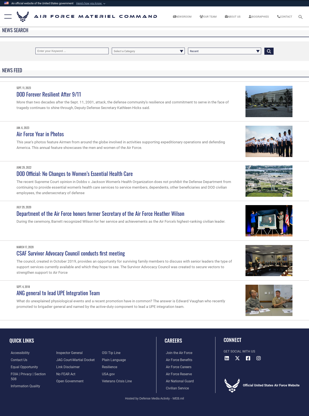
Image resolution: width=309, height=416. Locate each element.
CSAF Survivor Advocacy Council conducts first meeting (71, 253)
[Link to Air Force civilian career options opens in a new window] (175, 388)
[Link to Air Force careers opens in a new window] (177, 367)
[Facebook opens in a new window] (248, 358)
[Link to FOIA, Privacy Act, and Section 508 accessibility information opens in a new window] (29, 374)
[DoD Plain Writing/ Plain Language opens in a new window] (113, 360)
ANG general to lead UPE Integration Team (58, 293)
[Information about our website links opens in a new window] (67, 367)
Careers (173, 340)
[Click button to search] (269, 51)
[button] (91, 3)
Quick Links (21, 340)
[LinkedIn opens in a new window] (227, 358)
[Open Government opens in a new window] (69, 381)
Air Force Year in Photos (40, 134)
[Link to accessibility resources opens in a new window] (18, 353)
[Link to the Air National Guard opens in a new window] (178, 381)
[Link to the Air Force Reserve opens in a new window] (177, 374)
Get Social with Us (239, 351)
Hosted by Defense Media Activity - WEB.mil (154, 398)
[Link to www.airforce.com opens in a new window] (177, 353)
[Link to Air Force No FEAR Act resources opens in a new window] (65, 374)
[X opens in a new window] (237, 358)
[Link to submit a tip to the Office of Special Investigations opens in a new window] (111, 353)
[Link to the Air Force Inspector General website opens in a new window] (68, 353)
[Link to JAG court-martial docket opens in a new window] (74, 360)
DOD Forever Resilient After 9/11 (49, 94)
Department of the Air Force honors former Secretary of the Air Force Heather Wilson (100, 213)
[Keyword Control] (72, 51)
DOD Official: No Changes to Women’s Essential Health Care (75, 173)
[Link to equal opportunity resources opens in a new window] (22, 367)
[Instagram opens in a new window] (258, 358)
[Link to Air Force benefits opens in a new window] (177, 360)
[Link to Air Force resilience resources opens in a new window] (109, 367)
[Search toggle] (301, 16)
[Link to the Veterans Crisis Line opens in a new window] (116, 381)
